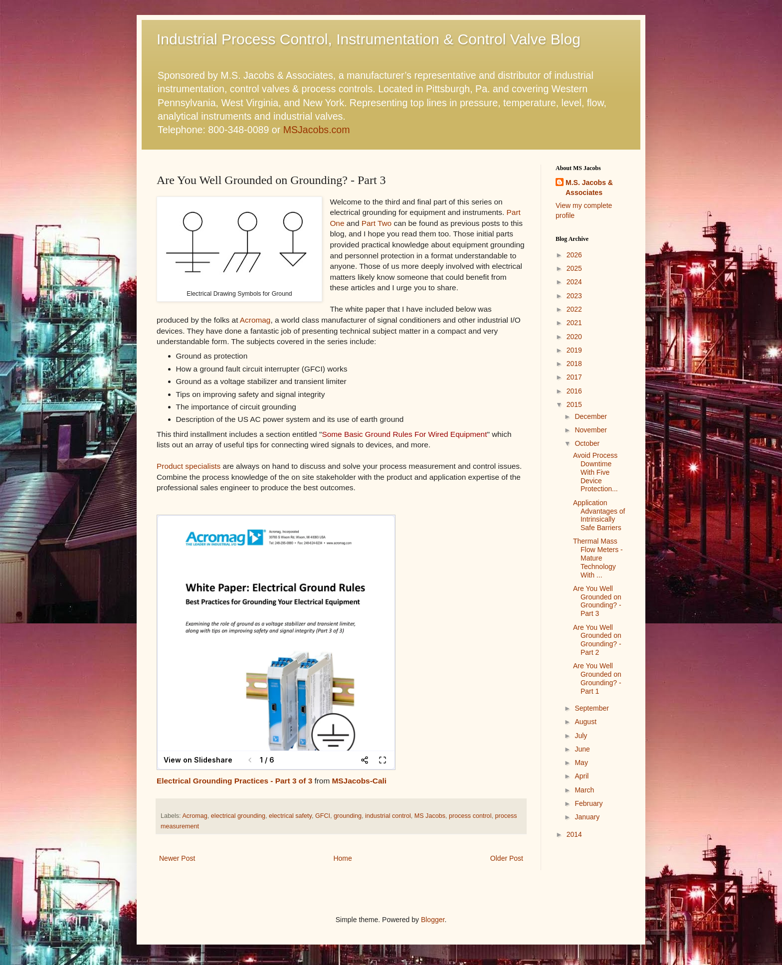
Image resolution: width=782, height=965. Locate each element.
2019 (574, 350)
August (585, 722)
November (591, 430)
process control (470, 815)
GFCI (322, 815)
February (588, 803)
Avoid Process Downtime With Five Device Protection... (595, 472)
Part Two (376, 223)
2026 (574, 255)
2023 (574, 296)
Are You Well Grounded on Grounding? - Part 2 (597, 639)
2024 (574, 282)
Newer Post (177, 858)
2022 (574, 309)
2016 (574, 391)
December (591, 416)
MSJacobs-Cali (359, 780)
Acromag (255, 320)
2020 (574, 337)
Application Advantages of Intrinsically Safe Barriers (599, 515)
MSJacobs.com (316, 129)
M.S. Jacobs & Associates (589, 187)
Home (342, 858)
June (582, 749)
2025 (574, 268)
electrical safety (290, 815)
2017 (574, 377)
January (587, 817)
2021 (574, 323)
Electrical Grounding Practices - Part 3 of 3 (234, 780)
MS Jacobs (429, 815)
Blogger (432, 920)
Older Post (506, 858)
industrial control (388, 815)
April (581, 776)
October (587, 443)
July (581, 736)
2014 (574, 834)
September (591, 708)
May (581, 763)
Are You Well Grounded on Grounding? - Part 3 (597, 600)
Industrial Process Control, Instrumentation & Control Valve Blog (369, 39)
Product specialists (188, 466)
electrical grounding (238, 815)
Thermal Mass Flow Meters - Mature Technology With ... (598, 558)
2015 (574, 404)
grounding (348, 815)
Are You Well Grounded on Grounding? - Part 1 (597, 678)
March (584, 790)
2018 (574, 364)
